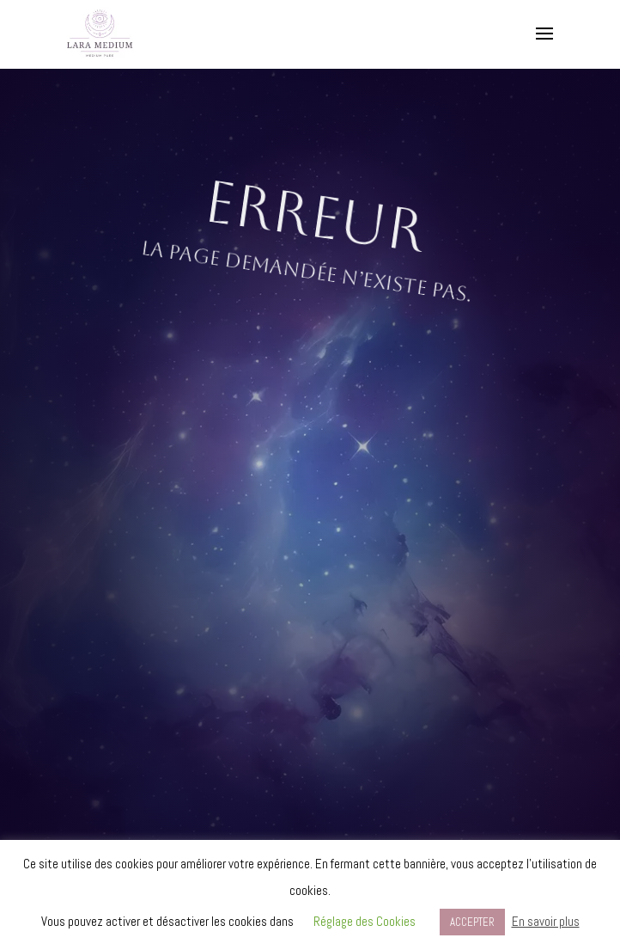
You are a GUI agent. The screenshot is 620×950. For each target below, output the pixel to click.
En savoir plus (546, 921)
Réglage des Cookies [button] (364, 921)
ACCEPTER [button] (472, 922)
